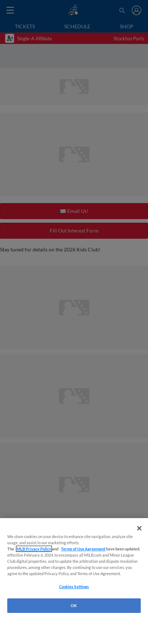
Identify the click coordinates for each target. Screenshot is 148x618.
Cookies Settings (74, 586)
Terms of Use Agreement (83, 548)
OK (74, 605)
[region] (74, 568)
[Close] (139, 528)
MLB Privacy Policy (34, 548)
